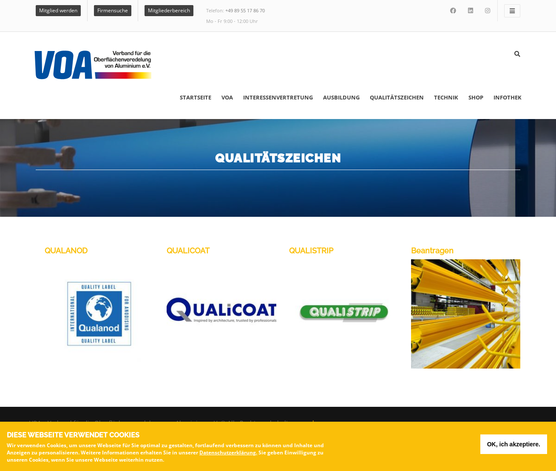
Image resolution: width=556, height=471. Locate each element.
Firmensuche (112, 10)
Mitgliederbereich (169, 10)
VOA (227, 97)
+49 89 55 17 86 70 (245, 10)
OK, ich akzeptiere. (513, 446)
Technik (446, 97)
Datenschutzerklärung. (228, 454)
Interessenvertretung (278, 97)
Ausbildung (341, 97)
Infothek (508, 97)
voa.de (308, 423)
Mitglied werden (58, 10)
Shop (475, 97)
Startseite (195, 97)
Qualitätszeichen (397, 97)
